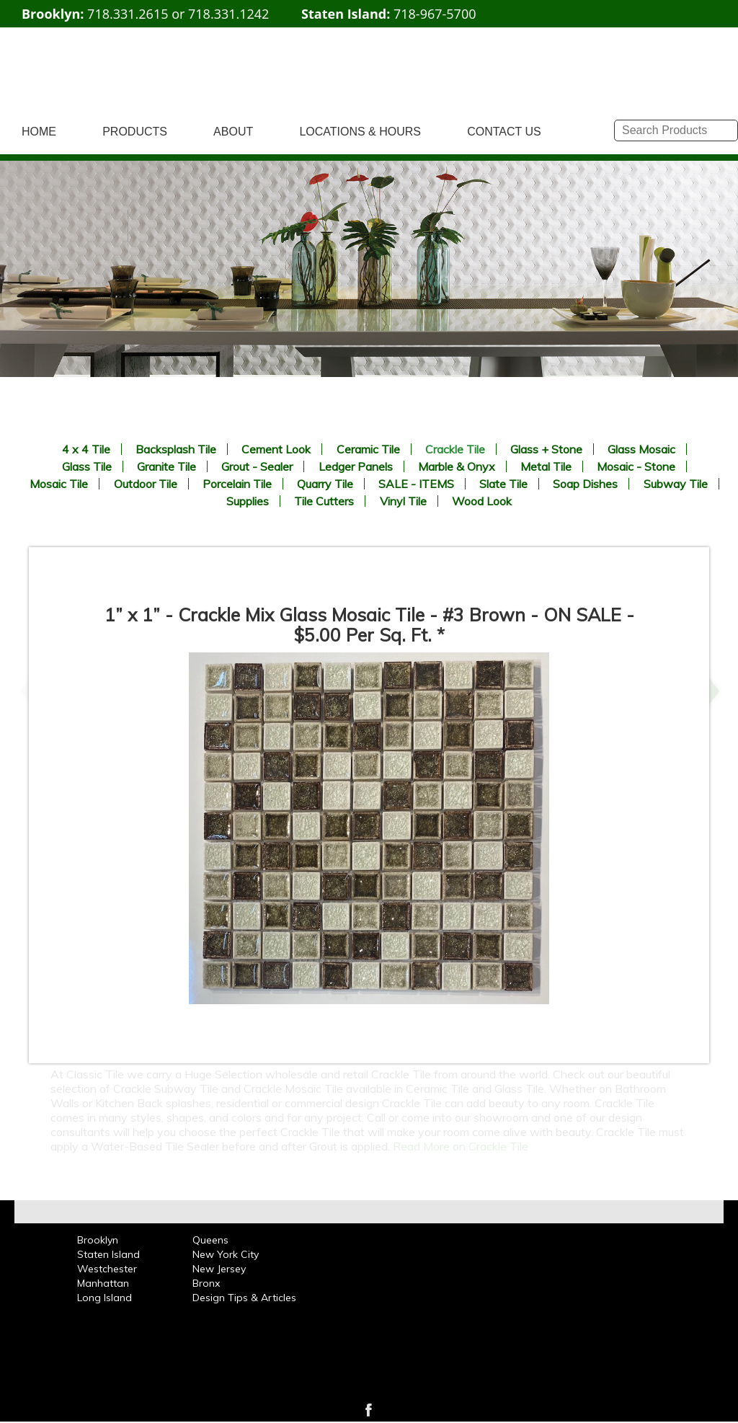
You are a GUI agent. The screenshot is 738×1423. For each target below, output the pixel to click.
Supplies (247, 501)
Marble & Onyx (456, 466)
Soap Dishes (585, 483)
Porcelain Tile (237, 483)
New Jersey (219, 1268)
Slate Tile (503, 483)
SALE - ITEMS (416, 483)
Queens (210, 1239)
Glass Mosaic (641, 449)
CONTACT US (504, 131)
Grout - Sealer (257, 466)
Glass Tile (87, 466)
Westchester (107, 1268)
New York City (225, 1254)
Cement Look (276, 449)
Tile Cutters (324, 501)
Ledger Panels (356, 466)
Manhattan (103, 1283)
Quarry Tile (325, 483)
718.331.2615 (127, 13)
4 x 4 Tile (86, 449)
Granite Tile (166, 466)
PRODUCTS (134, 131)
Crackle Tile (455, 449)
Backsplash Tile (175, 449)
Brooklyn (97, 1239)
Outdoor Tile (145, 483)
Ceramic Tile (368, 449)
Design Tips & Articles (244, 1297)
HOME (39, 131)
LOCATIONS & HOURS (360, 131)
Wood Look (482, 501)
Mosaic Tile (59, 483)
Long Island (104, 1297)
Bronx (206, 1283)
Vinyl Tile (403, 501)
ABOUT (233, 131)
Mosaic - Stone (636, 466)
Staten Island (108, 1254)
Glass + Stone (546, 449)
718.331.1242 (228, 13)
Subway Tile (676, 483)
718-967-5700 (435, 13)
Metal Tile (546, 466)
